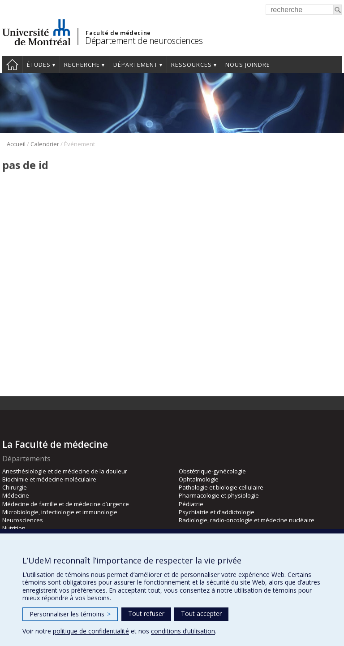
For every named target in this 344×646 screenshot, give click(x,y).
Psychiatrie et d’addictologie (216, 512)
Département (135, 65)
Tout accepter (201, 613)
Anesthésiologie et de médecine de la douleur (64, 471)
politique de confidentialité (91, 631)
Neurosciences (22, 520)
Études (39, 65)
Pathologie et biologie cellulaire (221, 487)
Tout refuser (146, 613)
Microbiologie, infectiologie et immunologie (59, 512)
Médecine (15, 495)
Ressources (191, 65)
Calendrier (44, 144)
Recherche (82, 65)
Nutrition (14, 528)
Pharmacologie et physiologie (219, 495)
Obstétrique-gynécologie (212, 471)
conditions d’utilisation (183, 631)
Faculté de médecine (118, 33)
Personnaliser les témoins (70, 614)
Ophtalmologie (199, 479)
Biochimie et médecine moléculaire (49, 479)
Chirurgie (14, 487)
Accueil (12, 64)
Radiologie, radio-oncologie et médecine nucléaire (246, 520)
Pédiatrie (191, 504)
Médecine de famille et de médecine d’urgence (65, 504)
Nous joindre (247, 65)
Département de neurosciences (143, 41)
